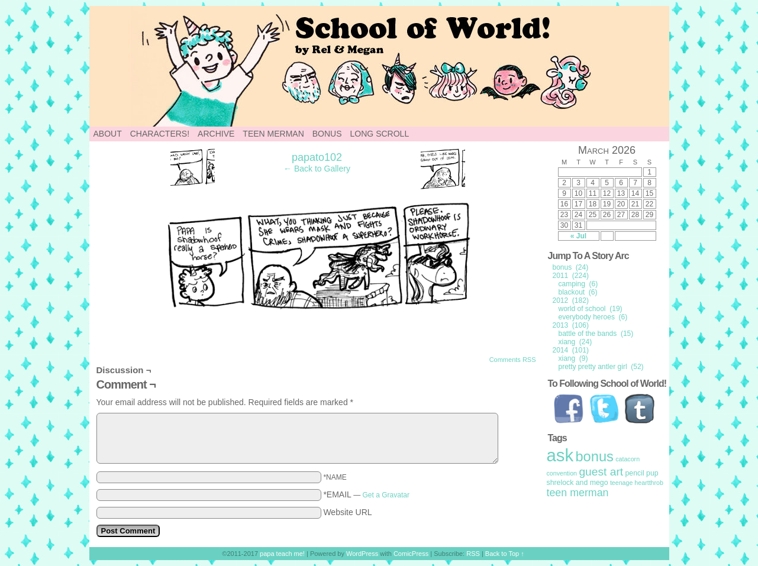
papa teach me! (282, 553)
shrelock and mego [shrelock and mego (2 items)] (577, 482)
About (107, 133)
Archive (216, 133)
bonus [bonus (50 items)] (594, 456)
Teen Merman (273, 133)
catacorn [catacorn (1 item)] (627, 458)
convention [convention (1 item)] (562, 473)
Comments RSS (512, 359)
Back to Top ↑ (504, 553)
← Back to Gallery (316, 168)
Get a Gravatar (386, 495)
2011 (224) (571, 275)
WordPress (362, 553)
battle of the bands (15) (596, 333)
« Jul (578, 236)
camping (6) (578, 284)
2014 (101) (571, 350)
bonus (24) (571, 267)
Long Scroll (379, 133)
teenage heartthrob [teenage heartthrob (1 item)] (636, 482)
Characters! (159, 133)
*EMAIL (366, 494)
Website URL (347, 512)
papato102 (317, 157)
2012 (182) (571, 300)
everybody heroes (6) (593, 317)
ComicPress (410, 553)
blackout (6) (578, 292)
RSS (473, 553)
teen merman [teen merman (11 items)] (578, 493)
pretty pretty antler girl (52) (601, 367)
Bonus (327, 133)
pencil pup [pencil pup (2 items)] (641, 473)
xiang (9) (573, 358)
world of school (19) (590, 309)
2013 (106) (571, 325)
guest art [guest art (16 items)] (601, 471)
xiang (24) (575, 342)
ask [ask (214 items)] (560, 455)
